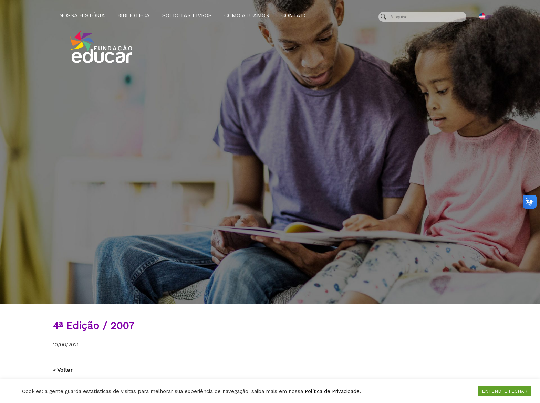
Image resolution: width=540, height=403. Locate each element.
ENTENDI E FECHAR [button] (504, 391)
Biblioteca (133, 15)
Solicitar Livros (187, 15)
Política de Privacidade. (333, 391)
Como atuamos (246, 15)
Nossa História (82, 15)
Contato (294, 15)
